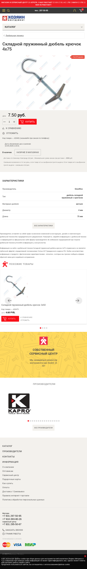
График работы (11, 534)
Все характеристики (43, 226)
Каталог (7, 446)
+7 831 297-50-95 (11, 516)
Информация (10, 462)
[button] (14, 122)
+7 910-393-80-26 (12, 519)
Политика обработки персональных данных (23, 500)
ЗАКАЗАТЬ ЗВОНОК (12, 530)
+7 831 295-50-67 (11, 524)
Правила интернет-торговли (15, 496)
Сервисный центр (10, 475)
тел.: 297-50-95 (41, 10)
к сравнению (13, 128)
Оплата (5, 487)
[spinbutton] (9, 122)
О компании (8, 467)
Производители (12, 451)
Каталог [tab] (44, 27)
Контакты (8, 456)
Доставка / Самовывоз (13, 492)
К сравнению (26, 317)
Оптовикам (7, 471)
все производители (43, 428)
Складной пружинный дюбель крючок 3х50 (23, 305)
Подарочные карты (11, 479)
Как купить (7, 483)
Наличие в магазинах (28, 152)
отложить (12, 133)
